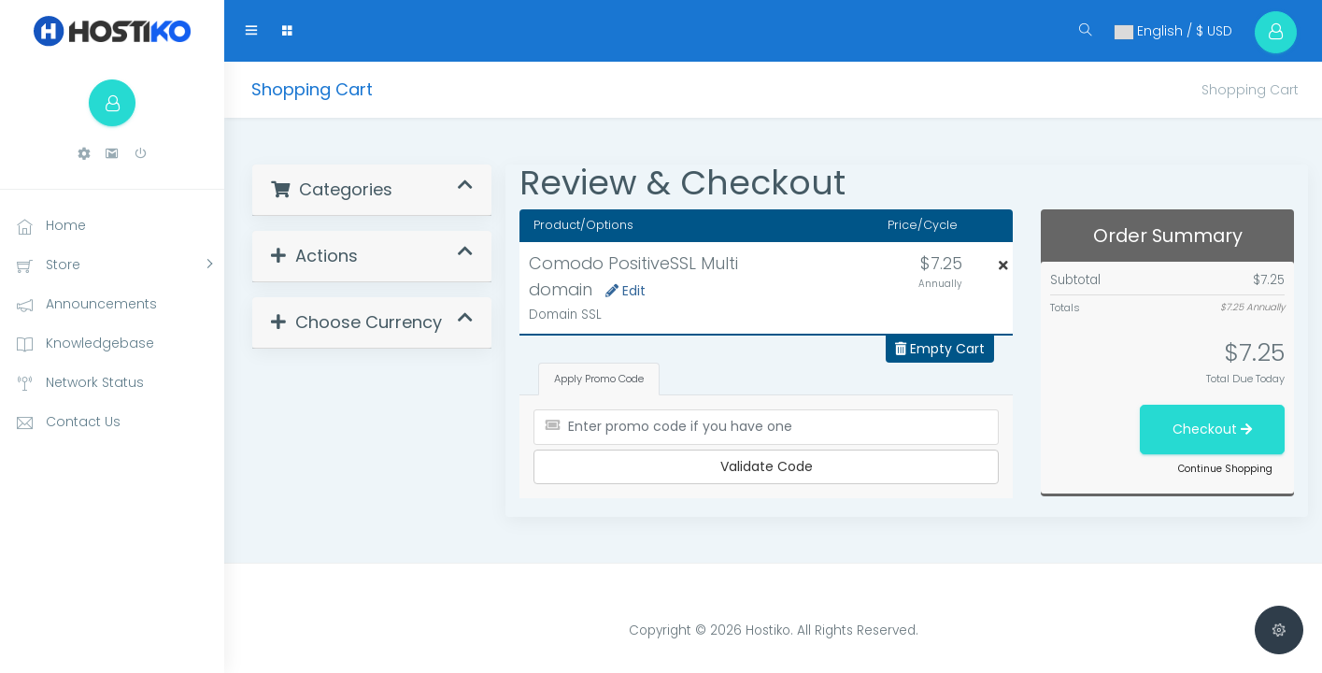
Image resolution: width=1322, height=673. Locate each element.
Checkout (1212, 429)
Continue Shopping (1225, 469)
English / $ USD (1173, 30)
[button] (84, 154)
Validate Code (766, 466)
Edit (625, 290)
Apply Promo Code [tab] (599, 378)
